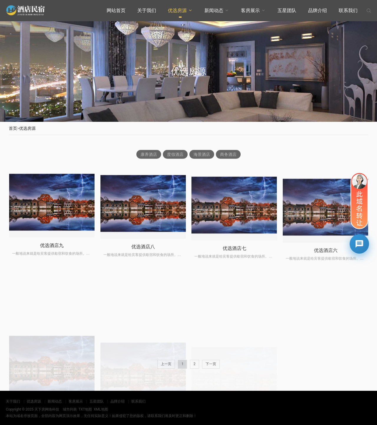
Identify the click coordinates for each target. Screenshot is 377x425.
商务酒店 (228, 154)
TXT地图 (85, 409)
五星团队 (286, 10)
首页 (13, 128)
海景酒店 (202, 154)
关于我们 (146, 10)
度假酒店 (175, 154)
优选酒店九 (52, 250)
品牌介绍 (317, 10)
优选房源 (177, 10)
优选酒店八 (143, 253)
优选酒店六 (326, 260)
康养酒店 (148, 154)
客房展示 (250, 10)
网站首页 (116, 10)
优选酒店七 (234, 256)
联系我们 (348, 10)
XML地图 (101, 409)
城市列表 (70, 409)
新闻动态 (213, 10)
